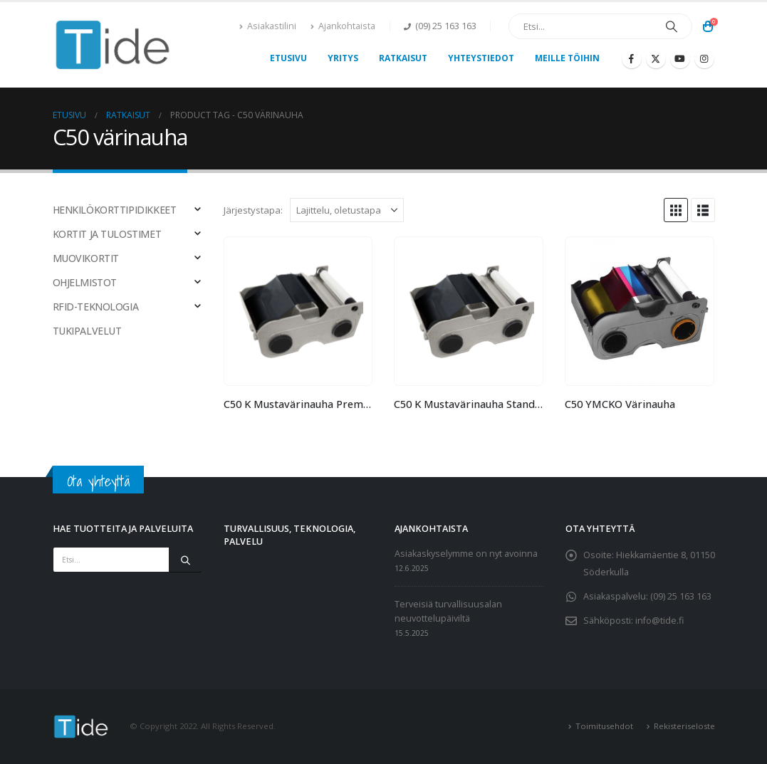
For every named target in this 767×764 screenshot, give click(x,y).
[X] (656, 58)
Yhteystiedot (481, 58)
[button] (676, 210)
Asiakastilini (267, 26)
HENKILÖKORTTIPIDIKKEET (115, 209)
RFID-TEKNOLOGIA (96, 306)
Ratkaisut (403, 58)
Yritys (343, 58)
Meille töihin (567, 58)
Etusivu (288, 58)
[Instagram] (704, 58)
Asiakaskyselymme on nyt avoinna (466, 554)
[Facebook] (632, 58)
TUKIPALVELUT (87, 330)
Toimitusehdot (604, 726)
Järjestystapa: (253, 210)
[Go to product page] (298, 311)
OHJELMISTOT (85, 282)
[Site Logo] (113, 45)
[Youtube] (680, 58)
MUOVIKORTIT (86, 258)
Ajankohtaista (343, 26)
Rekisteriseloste (684, 726)
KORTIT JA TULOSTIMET (107, 234)
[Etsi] (672, 26)
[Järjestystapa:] (347, 210)
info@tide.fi (659, 620)
